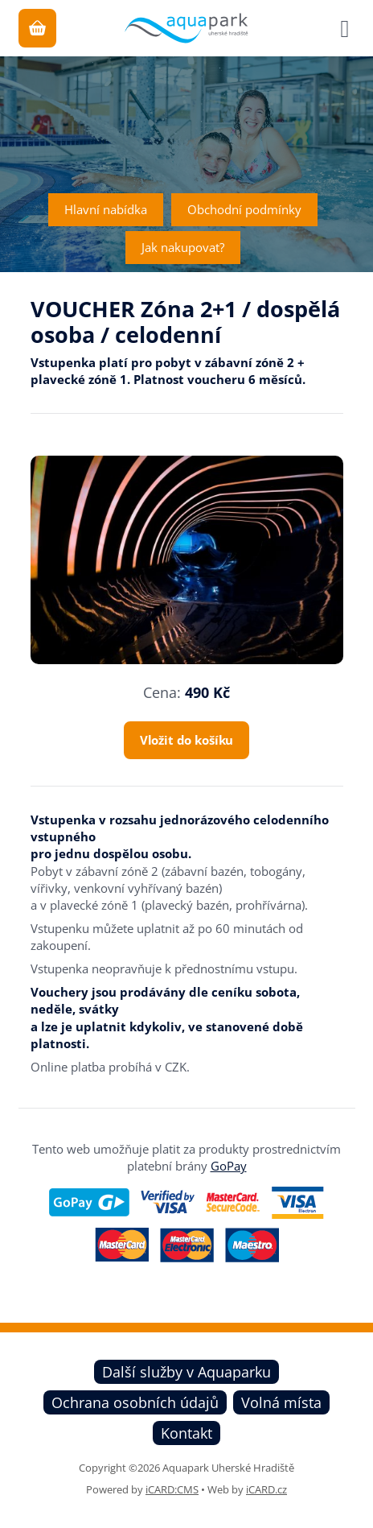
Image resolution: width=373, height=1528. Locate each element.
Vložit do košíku (187, 740)
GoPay (229, 1166)
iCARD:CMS (172, 1489)
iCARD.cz (266, 1489)
